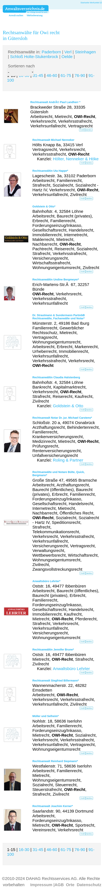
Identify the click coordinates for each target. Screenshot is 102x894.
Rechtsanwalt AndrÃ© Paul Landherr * (55, 102)
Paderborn (51, 52)
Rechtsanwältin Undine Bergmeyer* (55, 279)
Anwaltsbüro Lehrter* (46, 581)
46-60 (52, 75)
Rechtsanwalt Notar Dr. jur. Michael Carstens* (62, 417)
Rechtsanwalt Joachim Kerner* (52, 806)
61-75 (66, 75)
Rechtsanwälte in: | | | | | (52, 54)
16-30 (24, 849)
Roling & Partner (68, 460)
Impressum (41, 884)
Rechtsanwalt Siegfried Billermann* (55, 680)
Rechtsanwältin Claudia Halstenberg (56, 377)
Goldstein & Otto (68, 406)
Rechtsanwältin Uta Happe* (50, 170)
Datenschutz (89, 884)
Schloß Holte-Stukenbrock (34, 56)
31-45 (38, 75)
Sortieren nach (21, 66)
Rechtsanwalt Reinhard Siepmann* (55, 761)
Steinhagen (85, 52)
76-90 (80, 75)
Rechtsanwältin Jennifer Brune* (53, 649)
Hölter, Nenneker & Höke (76, 159)
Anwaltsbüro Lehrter (71, 668)
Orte (70, 884)
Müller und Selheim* (45, 716)
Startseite (84, 2)
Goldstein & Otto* (43, 206)
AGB (59, 884)
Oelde (67, 56)
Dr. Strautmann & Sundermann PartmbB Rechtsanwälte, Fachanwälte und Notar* (58, 317)
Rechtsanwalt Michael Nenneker (53, 139)
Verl (68, 52)
